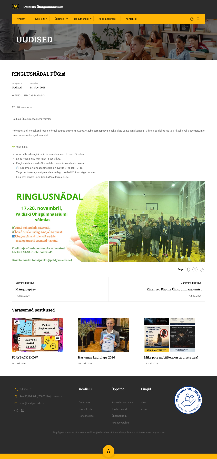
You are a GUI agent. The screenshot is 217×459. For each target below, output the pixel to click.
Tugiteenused (119, 433)
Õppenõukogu (119, 440)
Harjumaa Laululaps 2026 (96, 358)
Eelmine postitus (25, 283)
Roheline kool (86, 440)
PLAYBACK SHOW (25, 358)
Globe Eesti (85, 433)
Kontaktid (131, 19)
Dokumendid (81, 19)
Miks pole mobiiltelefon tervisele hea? (171, 358)
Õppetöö (59, 19)
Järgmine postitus (191, 283)
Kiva (143, 427)
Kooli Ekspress (107, 19)
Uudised (17, 87)
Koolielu (40, 19)
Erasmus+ (84, 427)
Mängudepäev (25, 290)
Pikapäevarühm (120, 447)
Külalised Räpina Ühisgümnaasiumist (174, 290)
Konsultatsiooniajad (123, 427)
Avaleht (21, 19)
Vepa (144, 433)
